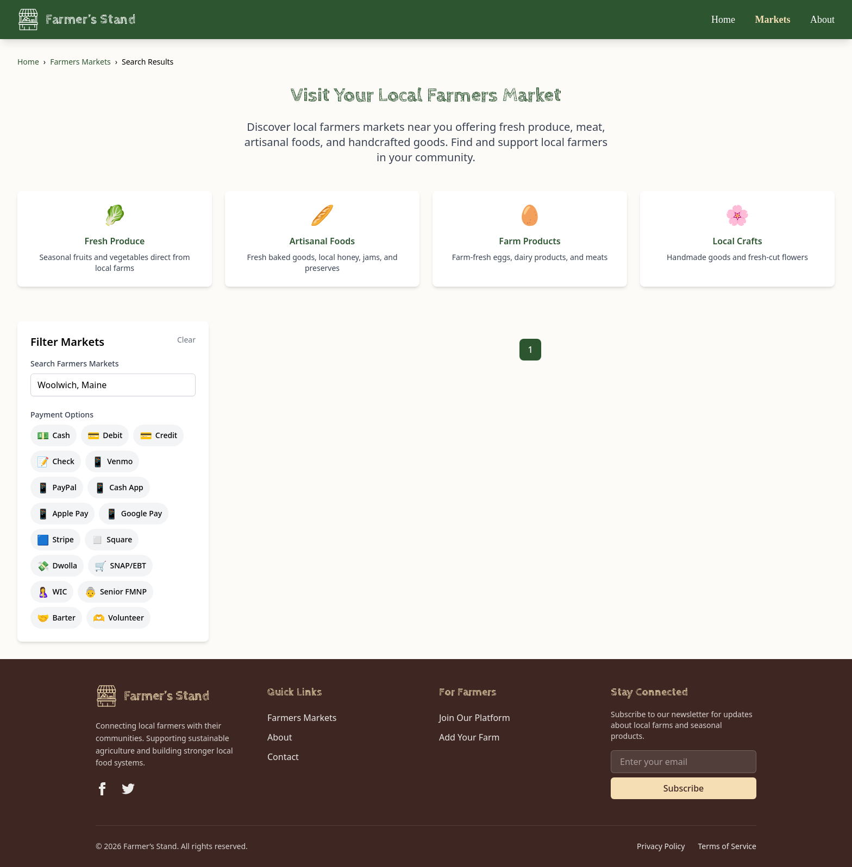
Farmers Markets (80, 61)
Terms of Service (727, 846)
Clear (186, 339)
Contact (283, 757)
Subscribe (683, 788)
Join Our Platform (474, 718)
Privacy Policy (661, 846)
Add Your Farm (469, 737)
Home (724, 19)
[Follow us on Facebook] (102, 788)
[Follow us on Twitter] (128, 788)
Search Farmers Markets (74, 363)
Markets (774, 19)
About (822, 19)
